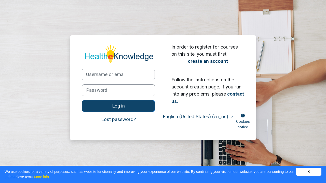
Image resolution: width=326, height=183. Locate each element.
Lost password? (118, 119)
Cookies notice (243, 121)
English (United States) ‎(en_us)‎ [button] (196, 116)
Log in (118, 106)
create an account (208, 61)
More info (41, 177)
